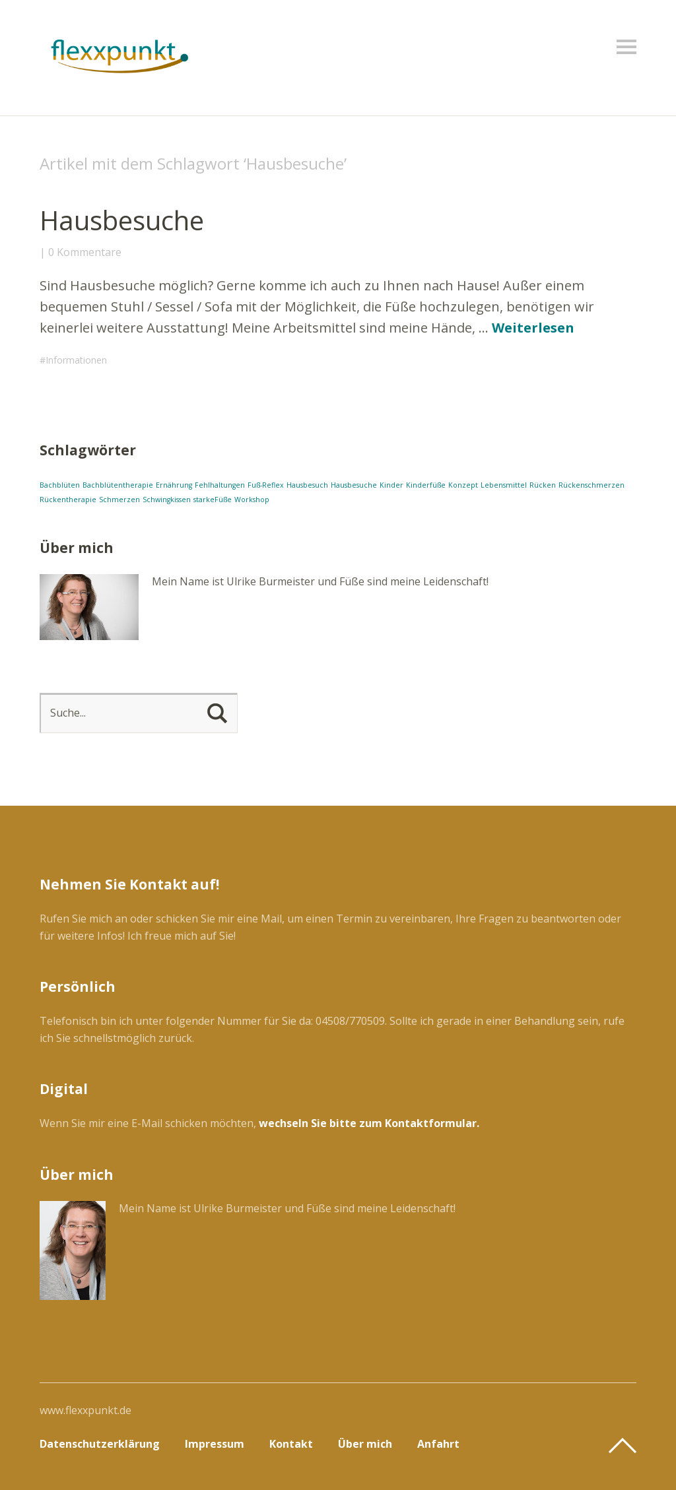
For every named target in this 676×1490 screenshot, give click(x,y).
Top (622, 1446)
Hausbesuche (122, 220)
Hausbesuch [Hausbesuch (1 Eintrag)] (307, 485)
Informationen (76, 360)
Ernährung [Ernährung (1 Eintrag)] (174, 485)
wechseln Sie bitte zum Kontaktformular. (369, 1123)
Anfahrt (438, 1444)
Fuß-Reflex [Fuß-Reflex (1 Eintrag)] (266, 485)
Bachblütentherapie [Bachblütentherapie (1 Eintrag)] (118, 485)
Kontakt (291, 1444)
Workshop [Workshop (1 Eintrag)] (251, 499)
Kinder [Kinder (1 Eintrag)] (391, 485)
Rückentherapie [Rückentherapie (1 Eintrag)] (68, 499)
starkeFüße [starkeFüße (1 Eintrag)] (212, 499)
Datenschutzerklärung (100, 1444)
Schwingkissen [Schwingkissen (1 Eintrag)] (167, 499)
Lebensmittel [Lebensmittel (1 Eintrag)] (504, 485)
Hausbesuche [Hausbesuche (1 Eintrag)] (354, 485)
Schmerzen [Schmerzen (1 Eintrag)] (119, 499)
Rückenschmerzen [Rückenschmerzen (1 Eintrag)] (591, 485)
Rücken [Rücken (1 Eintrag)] (542, 485)
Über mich (365, 1444)
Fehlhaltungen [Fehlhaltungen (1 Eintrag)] (220, 485)
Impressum (214, 1444)
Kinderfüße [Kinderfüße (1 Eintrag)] (426, 485)
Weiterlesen (533, 328)
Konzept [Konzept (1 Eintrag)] (463, 485)
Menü (626, 47)
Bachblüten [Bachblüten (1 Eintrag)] (60, 485)
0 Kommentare (84, 252)
